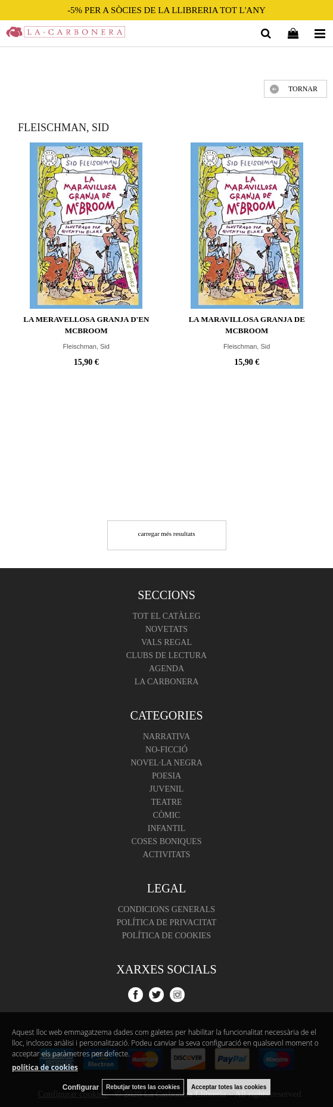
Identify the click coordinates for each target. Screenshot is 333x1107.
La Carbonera (167, 681)
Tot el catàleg (166, 616)
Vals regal (166, 642)
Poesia (166, 775)
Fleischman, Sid (86, 346)
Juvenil (167, 788)
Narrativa (166, 736)
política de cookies (45, 1067)
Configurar (81, 1087)
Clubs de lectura (166, 655)
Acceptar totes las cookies (228, 1087)
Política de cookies (166, 935)
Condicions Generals (166, 909)
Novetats (166, 629)
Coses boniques (167, 841)
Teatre (166, 802)
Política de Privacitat (166, 922)
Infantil (167, 828)
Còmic (166, 815)
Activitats (167, 854)
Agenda (166, 668)
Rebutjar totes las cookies (143, 1087)
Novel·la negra (166, 762)
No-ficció (166, 749)
